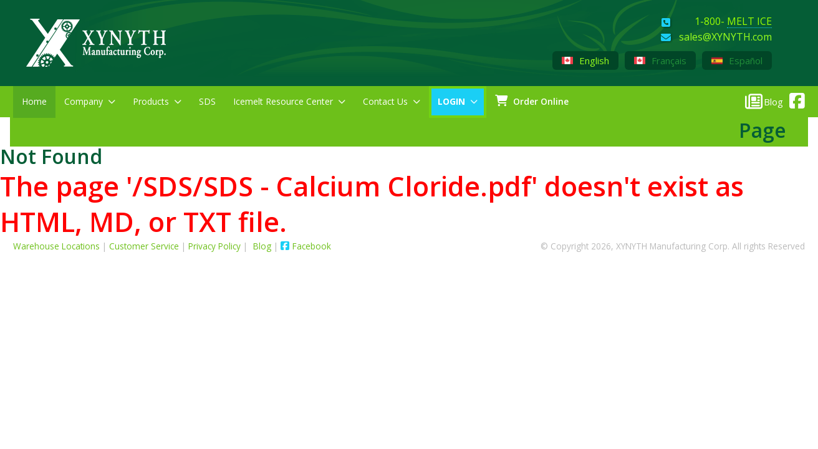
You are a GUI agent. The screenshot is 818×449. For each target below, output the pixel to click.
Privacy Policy (214, 246)
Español (737, 60)
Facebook (306, 246)
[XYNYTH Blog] (764, 101)
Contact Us (391, 101)
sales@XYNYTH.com (725, 37)
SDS (207, 101)
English (585, 60)
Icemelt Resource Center (289, 101)
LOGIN (458, 101)
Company (89, 101)
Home (34, 101)
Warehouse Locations (56, 246)
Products (157, 101)
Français (660, 60)
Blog (263, 246)
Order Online (532, 101)
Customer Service (144, 246)
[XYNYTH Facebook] (794, 98)
